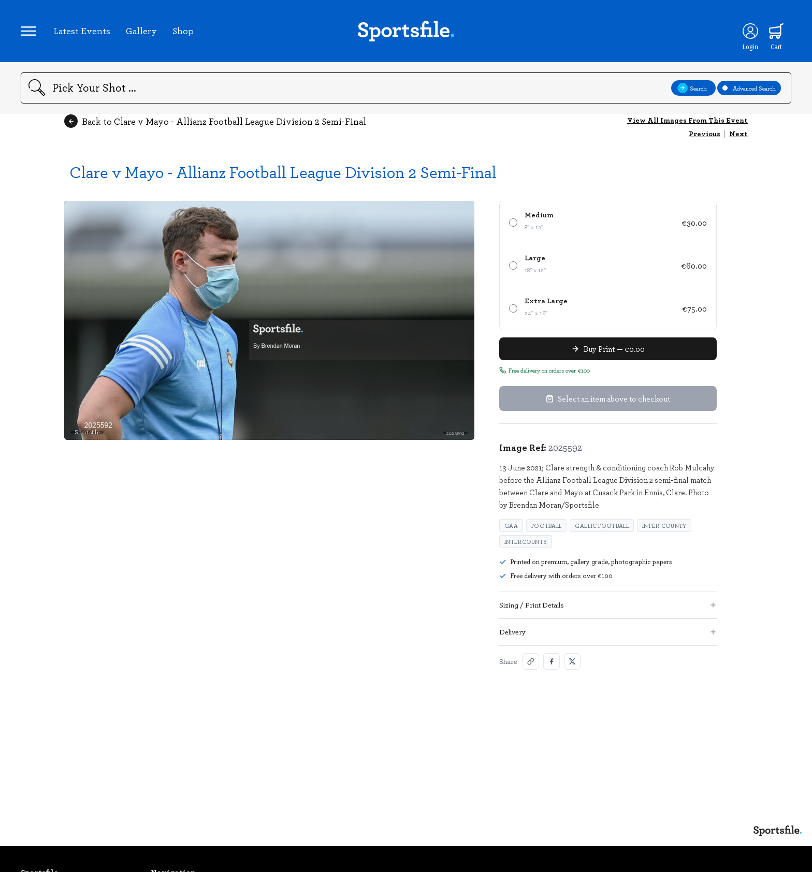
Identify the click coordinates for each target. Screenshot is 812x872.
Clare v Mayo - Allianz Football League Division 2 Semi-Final (283, 171)
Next (738, 133)
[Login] (750, 31)
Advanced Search (749, 88)
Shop (183, 30)
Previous (704, 133)
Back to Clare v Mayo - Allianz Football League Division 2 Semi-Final (215, 121)
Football (546, 525)
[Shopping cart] (776, 31)
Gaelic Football (602, 525)
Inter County (664, 525)
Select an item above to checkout (608, 398)
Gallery (141, 30)
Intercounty (525, 541)
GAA (511, 525)
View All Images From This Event (687, 119)
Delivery (608, 632)
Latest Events (81, 30)
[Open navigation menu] (28, 31)
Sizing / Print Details (608, 605)
